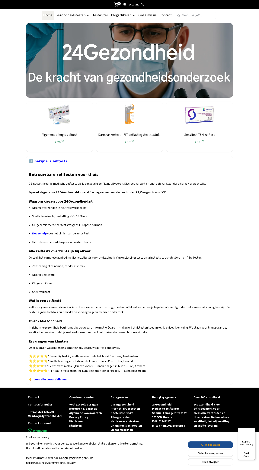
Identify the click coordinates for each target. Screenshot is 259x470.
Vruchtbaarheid (121, 434)
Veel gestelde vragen (83, 404)
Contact (166, 15)
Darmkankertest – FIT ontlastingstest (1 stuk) (129, 135)
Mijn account (133, 4)
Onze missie (147, 15)
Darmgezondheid (122, 404)
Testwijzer (100, 15)
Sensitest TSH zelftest (199, 135)
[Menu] (253, 430)
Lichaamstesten (122, 430)
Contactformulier (40, 404)
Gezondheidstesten (72, 15)
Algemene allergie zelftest (59, 135)
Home (48, 15)
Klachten (75, 426)
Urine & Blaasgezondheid (128, 442)
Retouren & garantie (83, 409)
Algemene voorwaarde (84, 413)
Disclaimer (76, 421)
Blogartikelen (123, 15)
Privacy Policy (78, 417)
